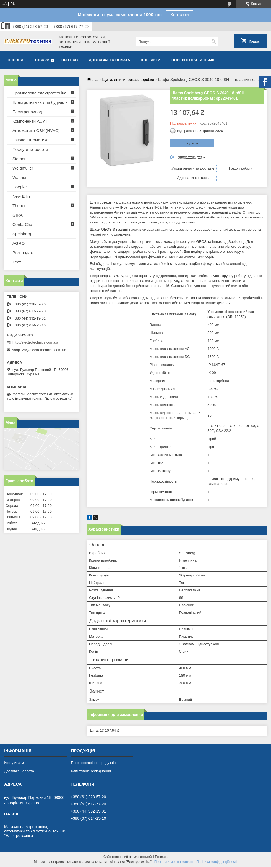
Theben (19, 205)
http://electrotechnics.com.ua (35, 342)
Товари (41, 60)
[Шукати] (213, 41)
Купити (192, 143)
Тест (16, 262)
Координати (14, 763)
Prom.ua (161, 857)
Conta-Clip (22, 224)
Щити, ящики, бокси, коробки (128, 79)
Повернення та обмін (193, 60)
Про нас (69, 60)
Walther (19, 177)
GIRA (17, 215)
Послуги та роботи (30, 149)
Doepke (19, 187)
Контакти (179, 14)
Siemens (20, 158)
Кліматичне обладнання (91, 771)
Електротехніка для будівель (40, 102)
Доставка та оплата (109, 60)
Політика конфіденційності (216, 862)
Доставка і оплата (19, 771)
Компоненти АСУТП (31, 121)
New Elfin (21, 196)
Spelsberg (21, 233)
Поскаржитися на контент (174, 862)
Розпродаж (22, 252)
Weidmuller (22, 168)
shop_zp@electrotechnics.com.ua (39, 350)
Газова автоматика (30, 140)
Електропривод (27, 111)
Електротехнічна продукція (93, 763)
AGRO (18, 243)
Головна (14, 60)
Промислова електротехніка (39, 93)
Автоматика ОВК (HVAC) (36, 130)
